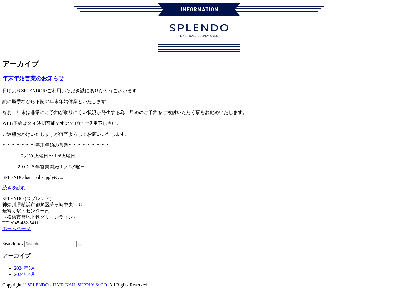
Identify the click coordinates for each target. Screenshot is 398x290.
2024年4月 (24, 274)
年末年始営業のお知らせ (33, 78)
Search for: (12, 243)
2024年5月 (24, 268)
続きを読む (14, 187)
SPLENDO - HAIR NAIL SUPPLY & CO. (67, 284)
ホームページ (16, 228)
